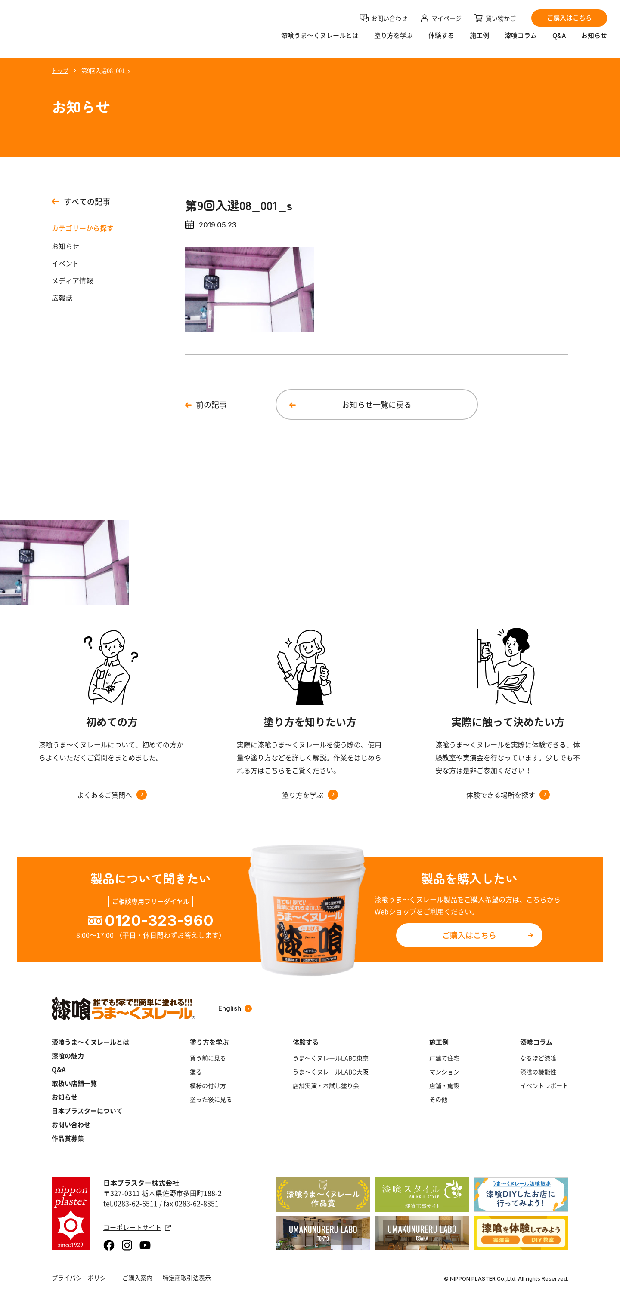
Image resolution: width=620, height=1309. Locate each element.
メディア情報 (72, 280)
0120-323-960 (159, 920)
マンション (444, 1071)
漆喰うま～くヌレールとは (90, 1042)
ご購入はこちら (469, 935)
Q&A (559, 41)
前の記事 (211, 404)
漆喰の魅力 (68, 1055)
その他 (438, 1099)
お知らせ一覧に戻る (377, 404)
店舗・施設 (444, 1085)
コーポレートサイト (137, 1227)
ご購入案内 (137, 1277)
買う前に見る (208, 1058)
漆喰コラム (521, 41)
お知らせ (594, 41)
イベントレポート (544, 1085)
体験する (441, 41)
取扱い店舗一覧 (74, 1083)
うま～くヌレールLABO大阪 (331, 1071)
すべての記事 (81, 201)
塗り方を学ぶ (393, 41)
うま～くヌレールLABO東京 (331, 1058)
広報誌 (62, 297)
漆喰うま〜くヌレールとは (320, 41)
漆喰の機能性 (538, 1071)
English (235, 1008)
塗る (196, 1071)
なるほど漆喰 (538, 1058)
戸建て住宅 (444, 1058)
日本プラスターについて (87, 1110)
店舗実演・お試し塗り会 (326, 1085)
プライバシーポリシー (82, 1277)
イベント (65, 263)
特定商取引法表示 (187, 1277)
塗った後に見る (211, 1099)
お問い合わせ (71, 1124)
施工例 (479, 41)
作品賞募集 (68, 1138)
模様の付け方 (208, 1085)
